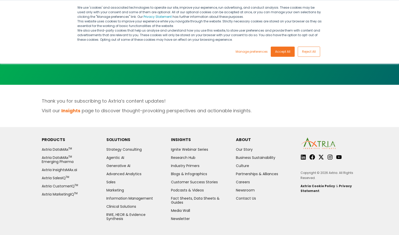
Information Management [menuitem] (129, 198)
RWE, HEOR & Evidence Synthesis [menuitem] (126, 217)
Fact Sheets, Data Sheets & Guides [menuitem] (195, 200)
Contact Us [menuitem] (246, 198)
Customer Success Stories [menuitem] (194, 182)
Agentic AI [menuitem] (115, 158)
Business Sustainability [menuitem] (255, 158)
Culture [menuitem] (242, 166)
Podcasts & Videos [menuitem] (187, 190)
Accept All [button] (282, 51)
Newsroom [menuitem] (245, 190)
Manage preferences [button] (252, 51)
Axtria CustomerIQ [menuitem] (60, 186)
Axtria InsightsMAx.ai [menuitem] (59, 170)
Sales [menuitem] (111, 182)
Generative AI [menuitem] (118, 166)
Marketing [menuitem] (115, 190)
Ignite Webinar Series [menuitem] (189, 149)
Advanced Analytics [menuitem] (123, 174)
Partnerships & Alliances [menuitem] (257, 174)
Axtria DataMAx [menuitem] (57, 149)
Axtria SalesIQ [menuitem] (55, 178)
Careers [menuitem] (243, 182)
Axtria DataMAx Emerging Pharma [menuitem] (58, 160)
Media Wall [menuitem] (180, 211)
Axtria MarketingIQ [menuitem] (60, 194)
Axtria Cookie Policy (318, 186)
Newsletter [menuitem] (180, 219)
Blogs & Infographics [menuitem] (189, 174)
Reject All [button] (309, 51)
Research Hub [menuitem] (183, 158)
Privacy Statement (158, 17)
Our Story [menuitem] (244, 149)
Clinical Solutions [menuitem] (121, 206)
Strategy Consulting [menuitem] (124, 149)
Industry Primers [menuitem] (185, 166)
